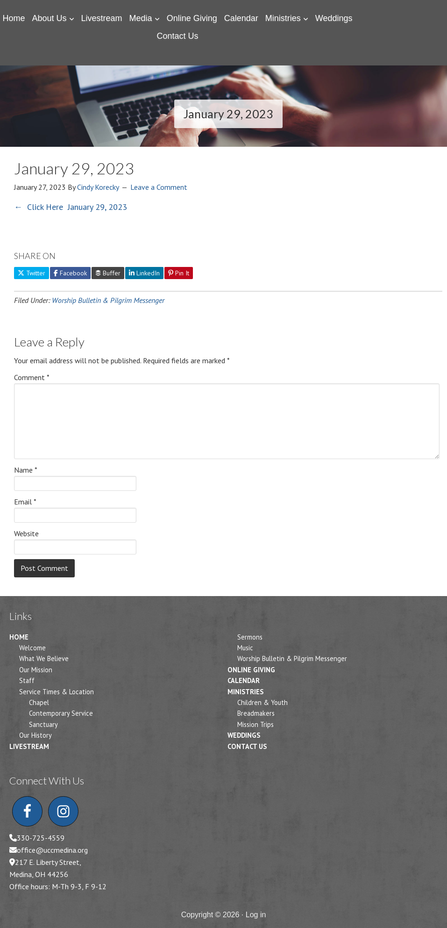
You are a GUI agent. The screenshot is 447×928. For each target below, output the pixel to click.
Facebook (70, 273)
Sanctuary (43, 724)
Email (25, 501)
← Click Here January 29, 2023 (70, 206)
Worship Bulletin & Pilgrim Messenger (108, 300)
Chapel (39, 702)
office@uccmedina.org (52, 850)
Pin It (178, 273)
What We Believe (44, 658)
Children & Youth (262, 702)
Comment (32, 377)
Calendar (243, 680)
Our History (35, 735)
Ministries (245, 691)
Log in (256, 915)
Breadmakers (256, 713)
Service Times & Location (56, 691)
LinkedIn (144, 273)
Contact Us (247, 746)
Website (26, 533)
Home (18, 637)
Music (245, 647)
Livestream (29, 746)
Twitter (31, 273)
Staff (27, 680)
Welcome (32, 647)
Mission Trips (255, 724)
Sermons (250, 637)
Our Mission (35, 669)
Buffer (108, 273)
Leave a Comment (158, 187)
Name (25, 470)
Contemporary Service (61, 713)
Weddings (243, 735)
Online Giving (251, 669)
